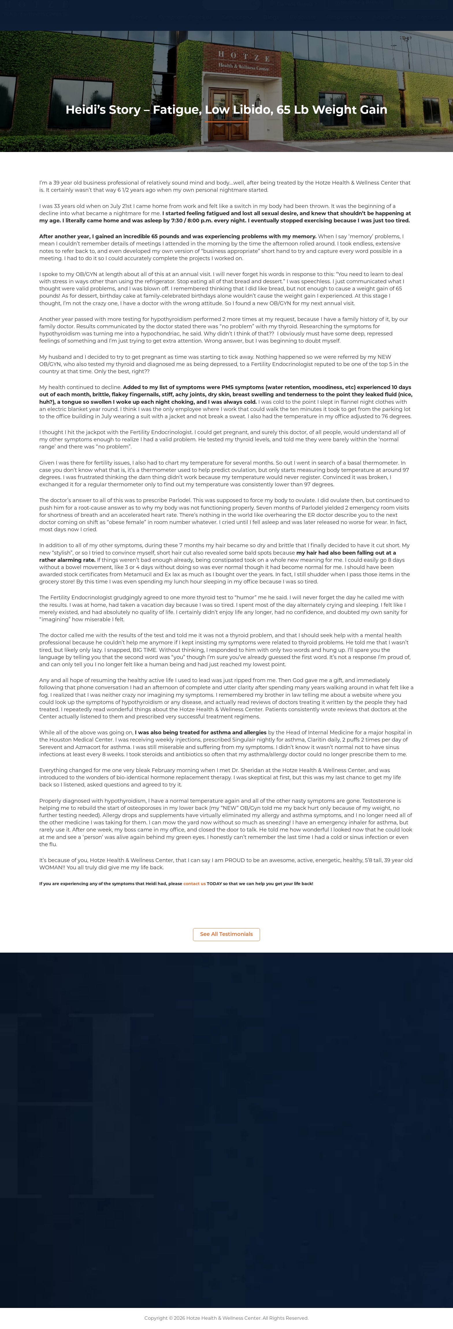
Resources (344, 23)
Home (139, 23)
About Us (389, 23)
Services (237, 23)
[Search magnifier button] (254, 10)
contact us (194, 883)
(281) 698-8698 (421, 9)
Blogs (271, 23)
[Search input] (228, 10)
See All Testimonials (226, 934)
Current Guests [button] (291, 10)
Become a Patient (359, 9)
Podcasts (303, 23)
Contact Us (432, 23)
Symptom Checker (185, 23)
